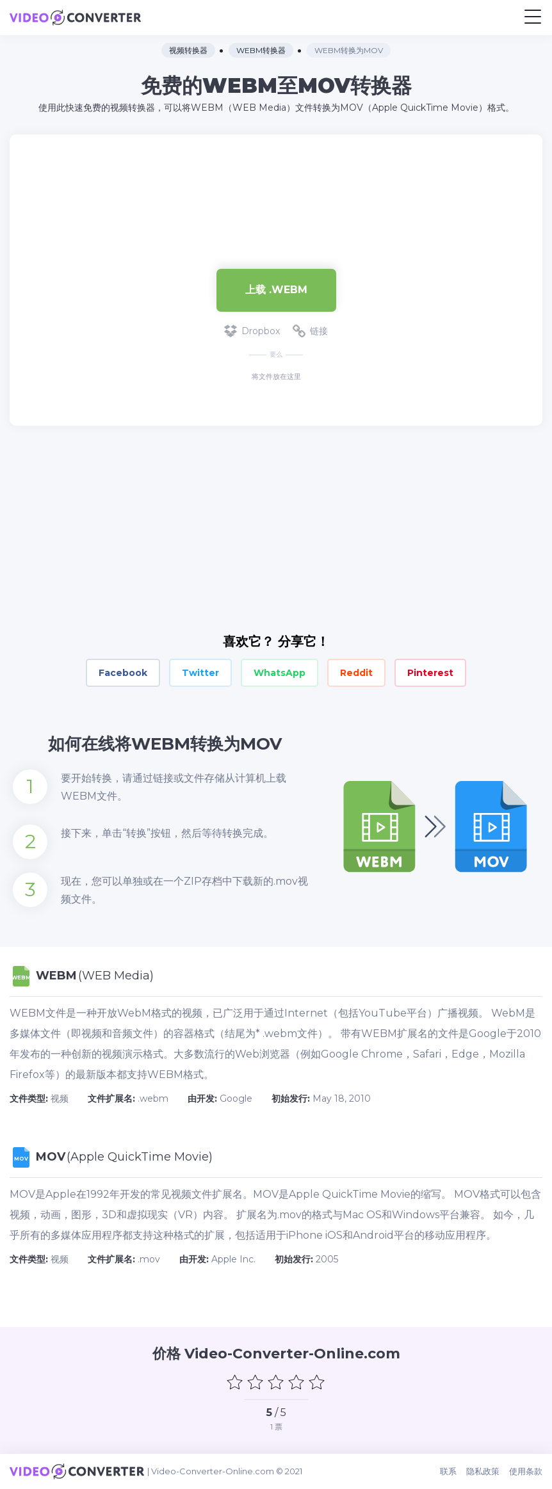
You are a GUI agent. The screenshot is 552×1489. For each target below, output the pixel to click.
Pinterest (430, 673)
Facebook (123, 673)
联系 (448, 1471)
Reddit (356, 673)
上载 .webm (276, 290)
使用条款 (525, 1471)
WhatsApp (279, 673)
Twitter (200, 673)
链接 (310, 331)
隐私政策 (482, 1471)
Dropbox (252, 331)
